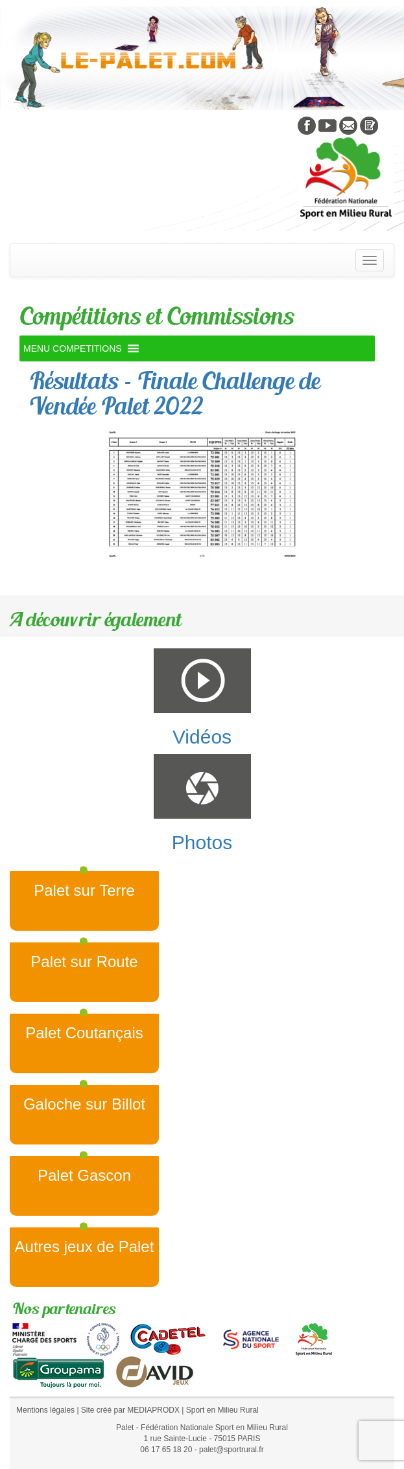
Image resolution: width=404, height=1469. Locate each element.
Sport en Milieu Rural (222, 1410)
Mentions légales (45, 1410)
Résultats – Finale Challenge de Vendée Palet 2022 (174, 393)
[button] (72, 348)
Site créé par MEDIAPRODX (130, 1410)
